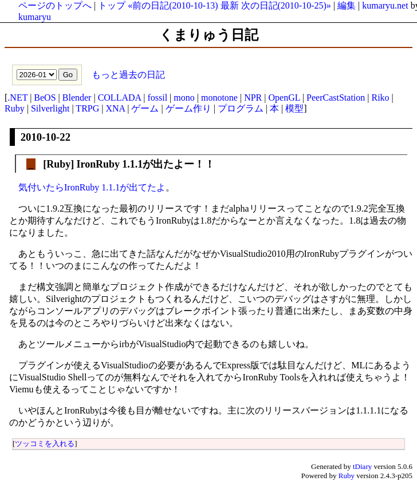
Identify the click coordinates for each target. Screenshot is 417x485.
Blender (77, 97)
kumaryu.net (385, 5)
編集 (346, 5)
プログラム (240, 108)
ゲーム (145, 108)
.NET (17, 97)
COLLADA (119, 97)
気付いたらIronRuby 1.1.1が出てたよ (92, 187)
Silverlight (50, 108)
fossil (157, 97)
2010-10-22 (45, 137)
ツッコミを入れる (44, 443)
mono (184, 97)
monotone (219, 97)
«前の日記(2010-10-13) (173, 5)
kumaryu (34, 17)
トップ (111, 5)
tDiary (362, 466)
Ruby (15, 108)
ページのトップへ (55, 5)
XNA (115, 108)
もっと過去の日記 (127, 74)
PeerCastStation (335, 97)
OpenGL (284, 97)
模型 (294, 108)
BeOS (45, 97)
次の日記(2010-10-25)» (286, 5)
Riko (380, 97)
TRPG (87, 108)
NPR (253, 97)
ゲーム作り (188, 108)
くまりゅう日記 (208, 34)
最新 (230, 5)
